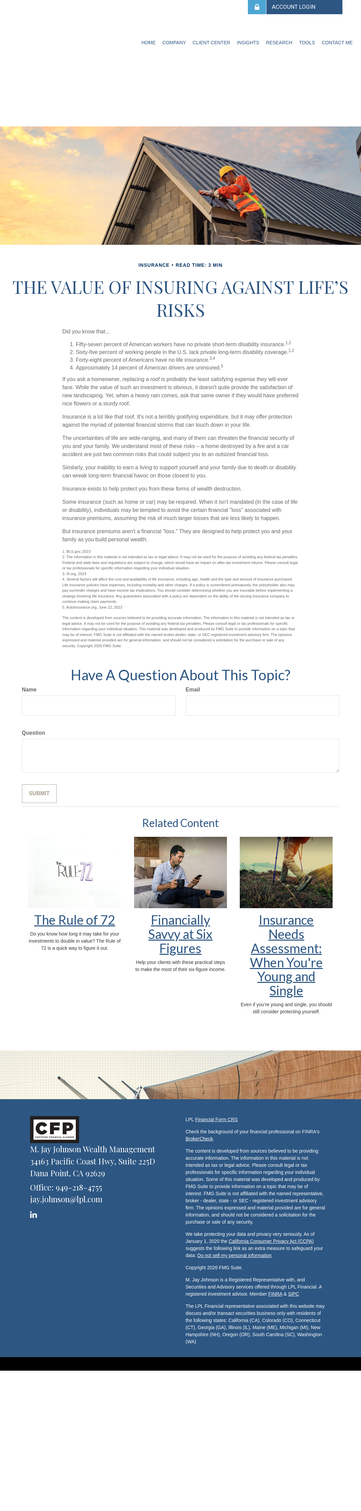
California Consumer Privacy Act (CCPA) (271, 1241)
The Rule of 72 (74, 919)
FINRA (275, 1294)
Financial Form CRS (216, 1119)
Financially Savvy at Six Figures (180, 934)
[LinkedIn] (34, 1213)
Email (193, 689)
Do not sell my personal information (235, 1255)
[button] (174, 42)
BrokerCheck (199, 1138)
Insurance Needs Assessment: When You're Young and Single (286, 955)
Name (29, 689)
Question (33, 733)
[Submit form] (39, 793)
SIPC (293, 1294)
